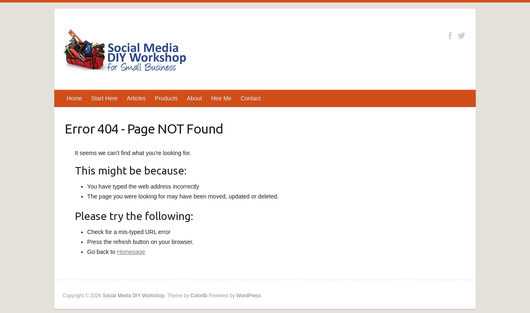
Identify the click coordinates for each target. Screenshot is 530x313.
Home (74, 98)
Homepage (131, 251)
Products (166, 98)
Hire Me (221, 98)
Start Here (104, 98)
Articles (136, 98)
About (194, 98)
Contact (250, 98)
